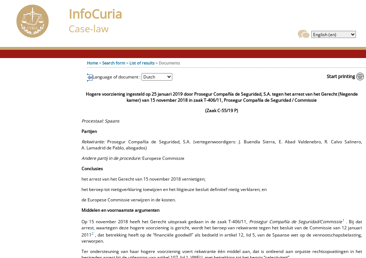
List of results (141, 63)
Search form (113, 63)
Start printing (341, 76)
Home (92, 63)
